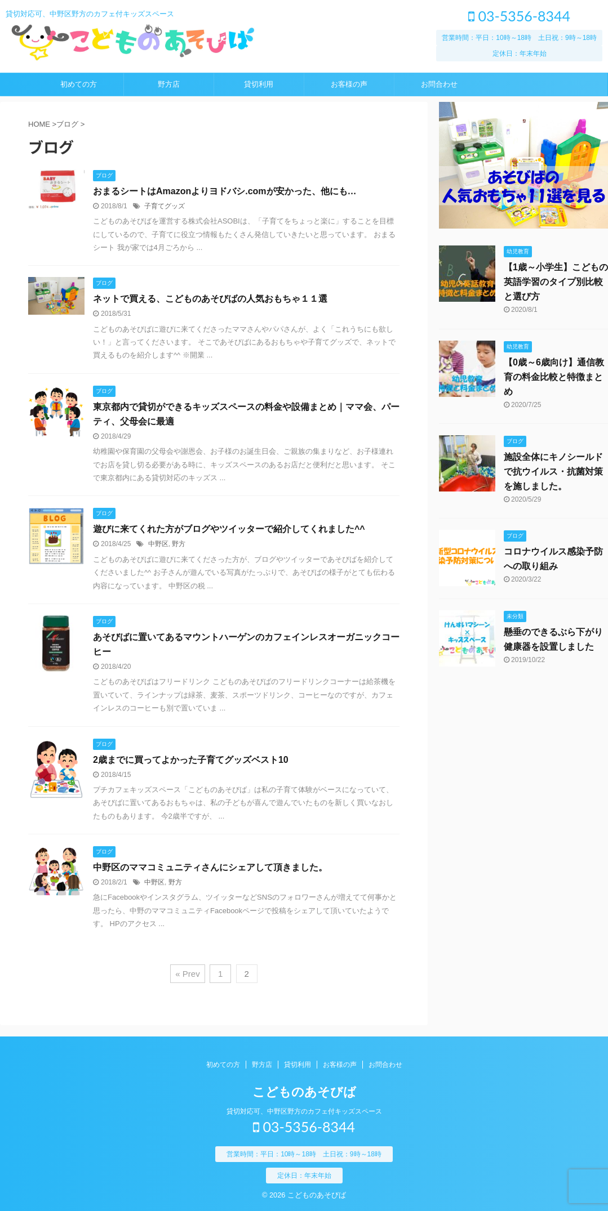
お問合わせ (439, 84)
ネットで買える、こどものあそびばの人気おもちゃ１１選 (210, 298)
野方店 (169, 84)
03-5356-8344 (519, 15)
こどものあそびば (304, 1092)
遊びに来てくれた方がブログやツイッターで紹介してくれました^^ (229, 529)
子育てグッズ (164, 206)
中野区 (158, 544)
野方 (178, 544)
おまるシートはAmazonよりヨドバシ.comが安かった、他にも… (225, 191)
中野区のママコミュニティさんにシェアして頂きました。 (210, 867)
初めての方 (78, 84)
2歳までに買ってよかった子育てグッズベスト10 (191, 760)
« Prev (187, 973)
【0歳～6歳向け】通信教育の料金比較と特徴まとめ (554, 377)
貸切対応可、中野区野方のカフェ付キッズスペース (304, 1111)
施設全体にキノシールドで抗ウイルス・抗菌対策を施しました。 (553, 471)
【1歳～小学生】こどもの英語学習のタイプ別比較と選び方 (556, 281)
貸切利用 (258, 84)
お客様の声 (349, 84)
